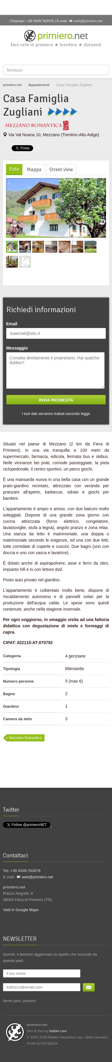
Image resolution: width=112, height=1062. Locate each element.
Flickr (76, 55)
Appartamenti (38, 85)
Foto (14, 169)
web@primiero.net (88, 21)
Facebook (37, 55)
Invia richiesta (56, 400)
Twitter (46, 55)
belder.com (58, 1031)
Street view (61, 169)
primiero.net (12, 85)
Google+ (56, 55)
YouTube (66, 55)
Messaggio (17, 348)
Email (11, 323)
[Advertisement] (56, 7)
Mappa (34, 169)
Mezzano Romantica (25, 738)
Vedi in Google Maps (21, 910)
